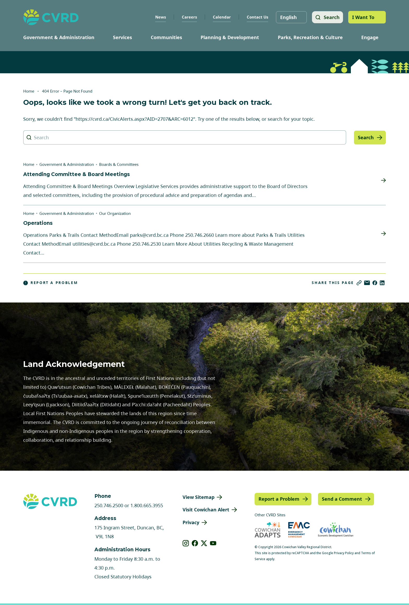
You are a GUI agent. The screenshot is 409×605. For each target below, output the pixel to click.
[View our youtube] (213, 543)
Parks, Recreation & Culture (310, 37)
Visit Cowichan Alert (206, 509)
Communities (166, 37)
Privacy (191, 522)
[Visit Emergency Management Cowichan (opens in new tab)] (299, 529)
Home (28, 91)
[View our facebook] (195, 543)
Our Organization (115, 213)
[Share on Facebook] (374, 283)
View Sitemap (198, 497)
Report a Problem (50, 282)
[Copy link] (359, 283)
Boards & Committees (119, 164)
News (159, 17)
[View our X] (204, 543)
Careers (188, 17)
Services (122, 37)
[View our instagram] (186, 543)
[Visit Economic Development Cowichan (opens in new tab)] (336, 529)
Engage (369, 37)
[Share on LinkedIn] (382, 283)
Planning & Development (230, 37)
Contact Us (256, 17)
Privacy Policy (344, 553)
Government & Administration (58, 37)
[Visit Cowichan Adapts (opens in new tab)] (267, 529)
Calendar (221, 17)
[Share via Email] (367, 282)
